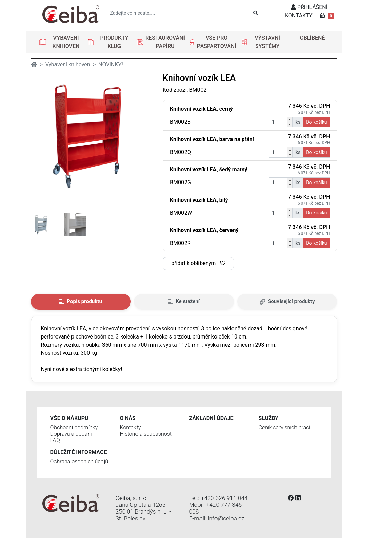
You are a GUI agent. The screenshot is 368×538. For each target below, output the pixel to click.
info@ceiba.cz (226, 518)
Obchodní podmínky (74, 427)
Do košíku (316, 122)
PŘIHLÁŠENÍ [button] (309, 7)
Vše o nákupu (69, 418)
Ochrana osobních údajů (79, 461)
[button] (61, 42)
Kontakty (130, 427)
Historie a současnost (146, 434)
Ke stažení (184, 301)
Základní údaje (211, 418)
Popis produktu (80, 301)
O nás (128, 418)
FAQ (55, 440)
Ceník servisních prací (284, 427)
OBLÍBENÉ (312, 38)
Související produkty (287, 301)
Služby (268, 418)
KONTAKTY (299, 15)
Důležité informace (78, 452)
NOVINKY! (110, 64)
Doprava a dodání (71, 434)
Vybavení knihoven (67, 64)
